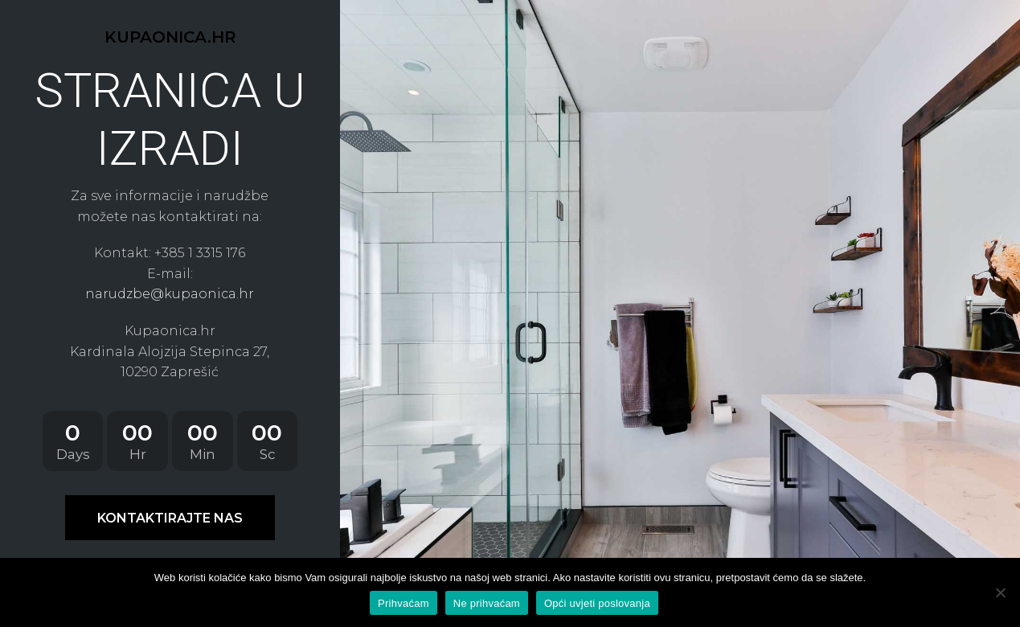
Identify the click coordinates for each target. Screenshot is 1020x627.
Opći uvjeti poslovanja (597, 603)
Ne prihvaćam (486, 603)
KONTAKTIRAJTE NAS (170, 518)
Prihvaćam (403, 603)
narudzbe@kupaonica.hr (169, 293)
